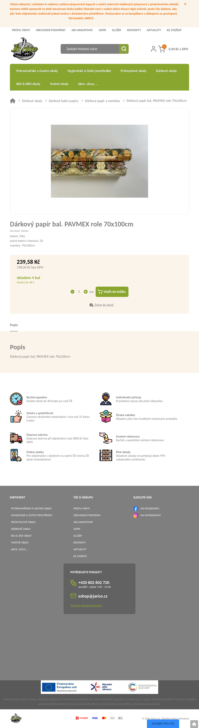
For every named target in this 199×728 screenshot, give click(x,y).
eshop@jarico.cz (92, 596)
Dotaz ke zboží (103, 305)
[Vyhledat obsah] (124, 49)
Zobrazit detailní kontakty (86, 605)
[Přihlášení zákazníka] (153, 49)
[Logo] (24, 49)
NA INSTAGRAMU (150, 515)
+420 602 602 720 (93, 582)
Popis (14, 325)
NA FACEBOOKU (149, 508)
